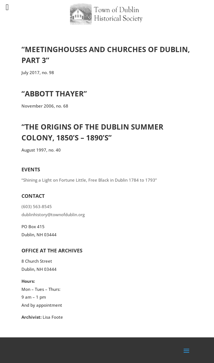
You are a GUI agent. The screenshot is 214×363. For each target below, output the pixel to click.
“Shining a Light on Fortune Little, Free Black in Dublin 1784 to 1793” (89, 180)
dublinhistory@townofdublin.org (53, 214)
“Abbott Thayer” (54, 94)
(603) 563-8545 (36, 206)
